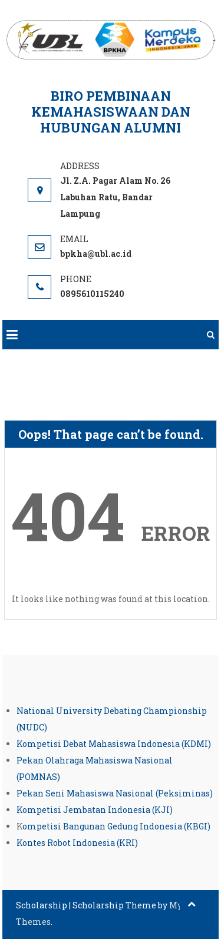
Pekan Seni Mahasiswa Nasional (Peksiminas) (115, 793)
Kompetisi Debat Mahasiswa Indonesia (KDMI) (114, 743)
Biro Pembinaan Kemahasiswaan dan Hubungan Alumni (110, 111)
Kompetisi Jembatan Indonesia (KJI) (95, 809)
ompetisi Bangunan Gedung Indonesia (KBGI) (116, 826)
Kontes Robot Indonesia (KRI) (77, 842)
